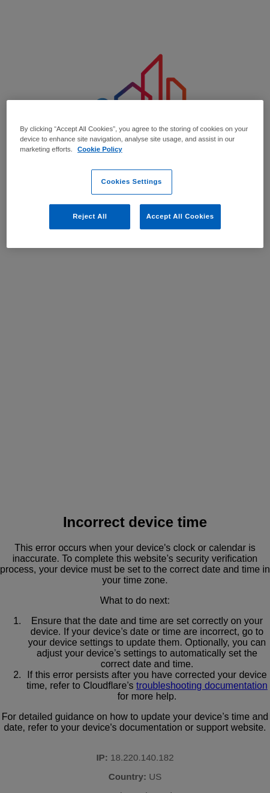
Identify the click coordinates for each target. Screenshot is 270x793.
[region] (135, 173)
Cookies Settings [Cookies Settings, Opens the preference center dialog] (131, 181)
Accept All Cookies (180, 216)
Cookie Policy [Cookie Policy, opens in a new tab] (99, 149)
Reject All (90, 216)
